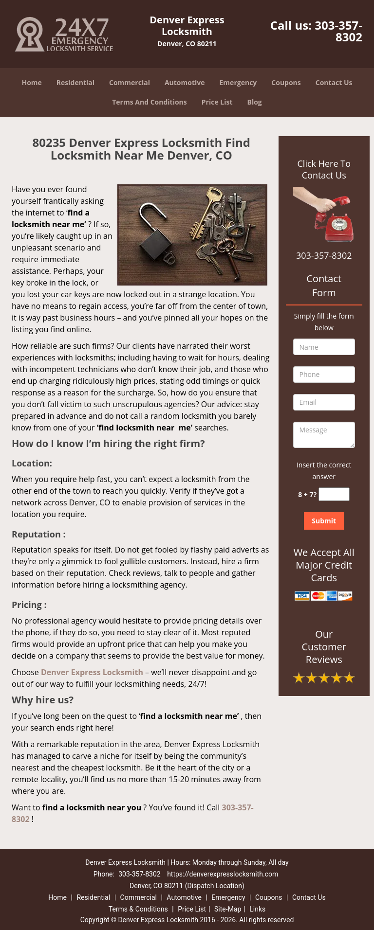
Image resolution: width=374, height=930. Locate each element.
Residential (75, 82)
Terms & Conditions (138, 909)
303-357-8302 (338, 31)
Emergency (238, 82)
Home (31, 82)
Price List (217, 102)
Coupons (285, 82)
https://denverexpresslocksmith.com (222, 874)
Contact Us (334, 82)
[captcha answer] (334, 494)
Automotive (185, 82)
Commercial (129, 82)
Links (257, 909)
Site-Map (227, 909)
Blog (254, 102)
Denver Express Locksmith (92, 672)
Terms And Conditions (149, 102)
